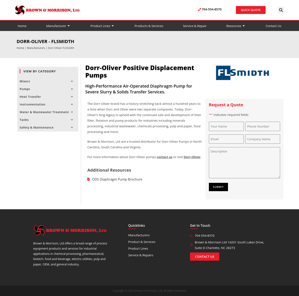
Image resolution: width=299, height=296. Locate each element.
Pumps (48, 89)
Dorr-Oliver (192, 157)
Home (22, 26)
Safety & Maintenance (48, 127)
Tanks (48, 120)
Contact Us (273, 26)
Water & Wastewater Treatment (48, 112)
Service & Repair (195, 26)
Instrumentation (48, 104)
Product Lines (103, 26)
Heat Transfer (48, 96)
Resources (236, 26)
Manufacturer (58, 26)
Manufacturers (36, 48)
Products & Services (149, 26)
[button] (281, 10)
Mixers (48, 81)
